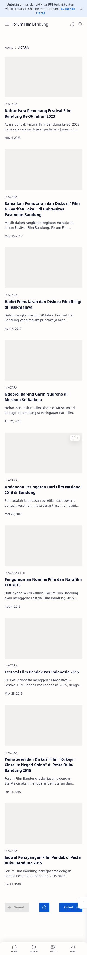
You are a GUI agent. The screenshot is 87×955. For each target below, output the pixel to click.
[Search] (80, 24)
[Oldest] (70, 907)
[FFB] (22, 573)
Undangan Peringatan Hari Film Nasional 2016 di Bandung (43, 489)
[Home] (44, 907)
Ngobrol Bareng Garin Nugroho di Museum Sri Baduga (36, 397)
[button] (72, 24)
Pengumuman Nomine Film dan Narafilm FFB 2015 (43, 582)
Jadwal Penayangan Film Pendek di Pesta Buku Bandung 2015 (43, 860)
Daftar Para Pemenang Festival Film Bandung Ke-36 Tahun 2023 (38, 113)
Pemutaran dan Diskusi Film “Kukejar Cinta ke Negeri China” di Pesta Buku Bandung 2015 (40, 765)
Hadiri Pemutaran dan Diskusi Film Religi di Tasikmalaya (43, 304)
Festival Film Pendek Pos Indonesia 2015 (42, 672)
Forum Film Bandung (30, 24)
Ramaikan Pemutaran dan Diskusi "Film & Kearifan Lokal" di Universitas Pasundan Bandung (42, 209)
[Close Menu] (81, 9)
